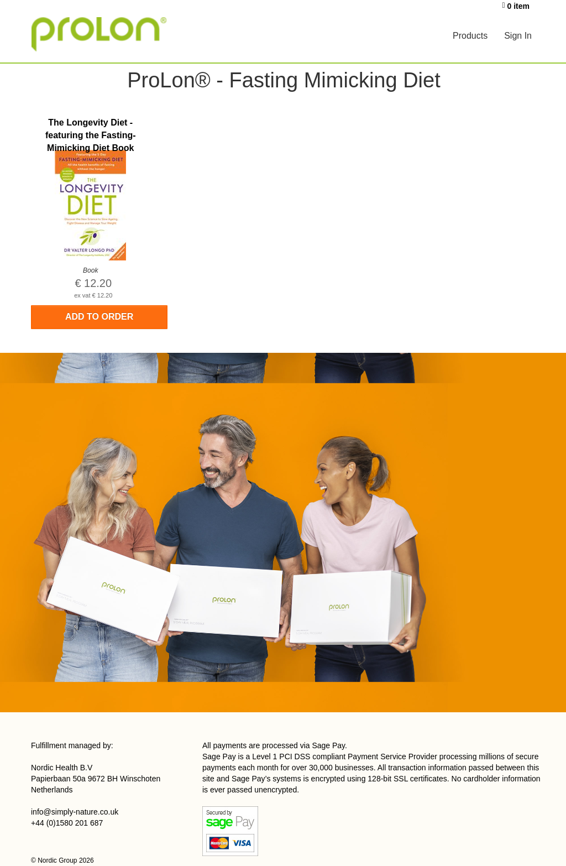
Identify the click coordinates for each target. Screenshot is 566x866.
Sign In (518, 35)
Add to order (99, 316)
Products (470, 35)
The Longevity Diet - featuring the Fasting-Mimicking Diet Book (90, 135)
